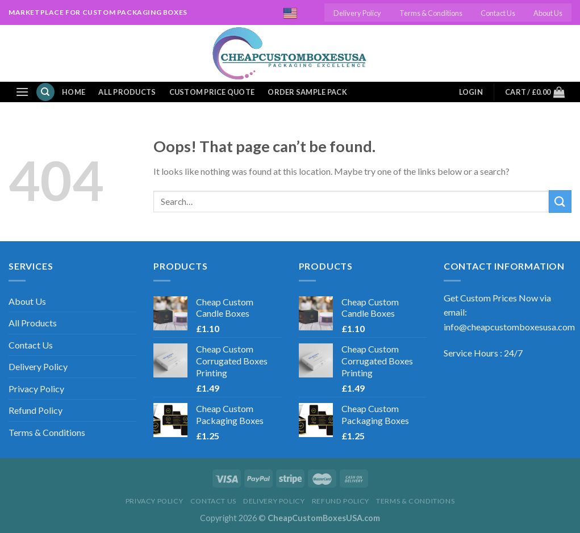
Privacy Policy (36, 388)
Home (73, 91)
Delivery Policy (357, 13)
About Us (547, 13)
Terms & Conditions (430, 13)
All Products (127, 91)
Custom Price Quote (212, 91)
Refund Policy (35, 410)
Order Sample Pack (307, 91)
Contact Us (498, 13)
